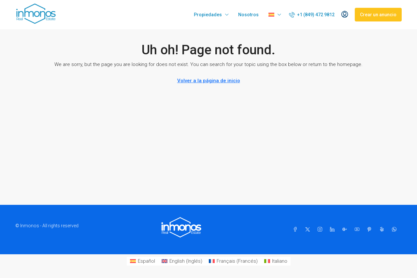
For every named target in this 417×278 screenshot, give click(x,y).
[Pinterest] (370, 229)
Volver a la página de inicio (208, 81)
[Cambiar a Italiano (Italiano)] (276, 261)
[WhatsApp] (395, 229)
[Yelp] (383, 229)
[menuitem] (312, 14)
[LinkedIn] (333, 229)
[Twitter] (308, 229)
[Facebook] (296, 229)
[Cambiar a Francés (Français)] (233, 261)
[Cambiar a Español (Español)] (142, 261)
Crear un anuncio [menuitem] (378, 14)
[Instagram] (321, 229)
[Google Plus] (346, 229)
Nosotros (248, 14)
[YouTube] (358, 229)
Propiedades (208, 14)
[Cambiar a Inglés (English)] (182, 261)
